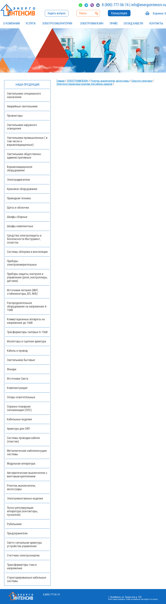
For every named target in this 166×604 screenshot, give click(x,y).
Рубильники (14, 524)
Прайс (114, 23)
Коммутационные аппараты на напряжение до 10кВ (26, 320)
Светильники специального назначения (24, 95)
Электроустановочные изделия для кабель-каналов (84, 84)
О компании (11, 23)
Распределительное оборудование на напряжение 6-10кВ (27, 306)
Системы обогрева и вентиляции (27, 251)
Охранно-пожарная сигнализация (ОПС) (19, 408)
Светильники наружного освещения (22, 126)
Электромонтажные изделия (25, 498)
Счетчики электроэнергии (23, 555)
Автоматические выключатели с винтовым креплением (27, 474)
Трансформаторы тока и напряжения (22, 566)
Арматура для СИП (18, 428)
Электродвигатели (18, 179)
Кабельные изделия (19, 419)
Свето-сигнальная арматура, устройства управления (24, 544)
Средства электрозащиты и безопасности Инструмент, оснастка (24, 239)
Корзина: (159, 13)
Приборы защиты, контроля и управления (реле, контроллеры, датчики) (27, 277)
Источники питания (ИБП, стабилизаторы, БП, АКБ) (22, 291)
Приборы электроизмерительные (22, 262)
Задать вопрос (56, 13)
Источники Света (17, 378)
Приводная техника (19, 198)
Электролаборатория (57, 23)
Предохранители (17, 533)
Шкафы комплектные (20, 226)
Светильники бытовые (21, 360)
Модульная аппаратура (21, 463)
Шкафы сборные (17, 217)
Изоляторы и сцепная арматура (26, 341)
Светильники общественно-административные (24, 155)
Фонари (11, 369)
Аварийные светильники (22, 106)
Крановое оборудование (22, 189)
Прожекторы (15, 115)
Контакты (156, 23)
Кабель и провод (17, 350)
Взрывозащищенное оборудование (19, 168)
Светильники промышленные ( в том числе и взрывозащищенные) (27, 141)
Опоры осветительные (21, 397)
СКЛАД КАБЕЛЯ (133, 23)
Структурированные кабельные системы (26, 579)
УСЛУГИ (30, 23)
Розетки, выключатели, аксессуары (109, 80)
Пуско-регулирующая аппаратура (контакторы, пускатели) (22, 511)
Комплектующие (17, 388)
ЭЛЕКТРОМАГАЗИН (91, 23)
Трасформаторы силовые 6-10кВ (27, 332)
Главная (60, 80)
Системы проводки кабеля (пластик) (23, 439)
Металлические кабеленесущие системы (27, 452)
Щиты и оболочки (18, 207)
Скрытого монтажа (141, 80)
